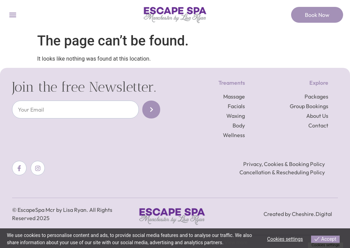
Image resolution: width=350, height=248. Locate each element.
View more (236, 242)
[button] (12, 15)
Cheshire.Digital (312, 213)
